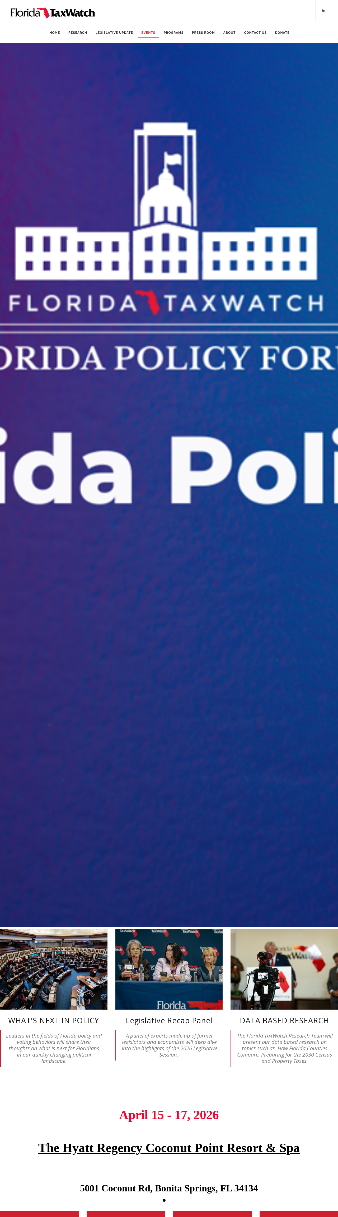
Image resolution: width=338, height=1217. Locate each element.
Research (77, 33)
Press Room (203, 33)
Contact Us (255, 33)
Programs (174, 33)
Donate (282, 33)
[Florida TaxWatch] (53, 10)
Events (148, 33)
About (229, 33)
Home (54, 33)
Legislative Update (114, 33)
